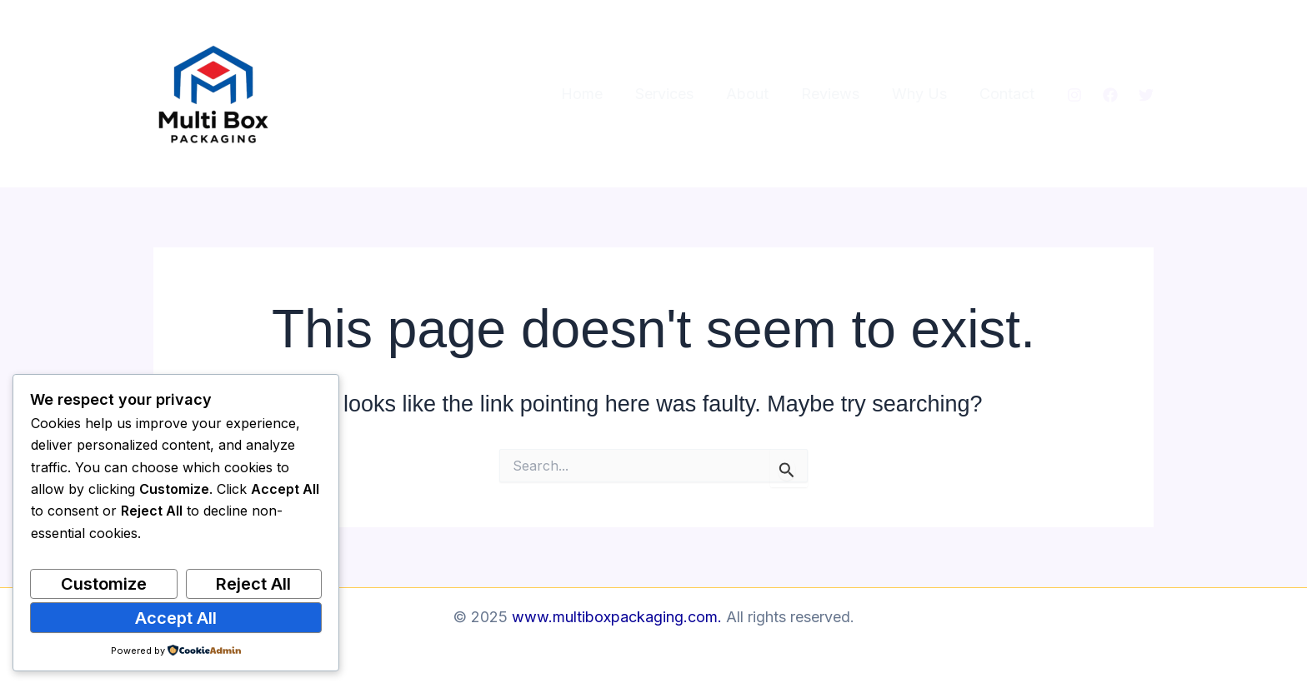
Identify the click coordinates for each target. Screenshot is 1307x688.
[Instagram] (1074, 94)
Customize (104, 584)
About (755, 93)
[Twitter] (1146, 94)
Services (675, 93)
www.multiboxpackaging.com (615, 617)
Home (595, 93)
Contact (1007, 93)
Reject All (253, 584)
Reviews (836, 93)
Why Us (922, 93)
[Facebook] (1110, 94)
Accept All (176, 618)
